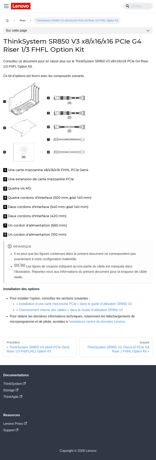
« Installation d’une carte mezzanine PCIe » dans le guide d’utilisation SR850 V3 (74, 304)
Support (10, 430)
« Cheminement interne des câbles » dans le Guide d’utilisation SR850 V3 (69, 310)
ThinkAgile (12, 396)
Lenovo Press (15, 423)
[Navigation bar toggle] (6, 6)
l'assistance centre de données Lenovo (97, 321)
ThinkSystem (14, 383)
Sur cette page (16, 30)
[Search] (138, 6)
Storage (10, 390)
